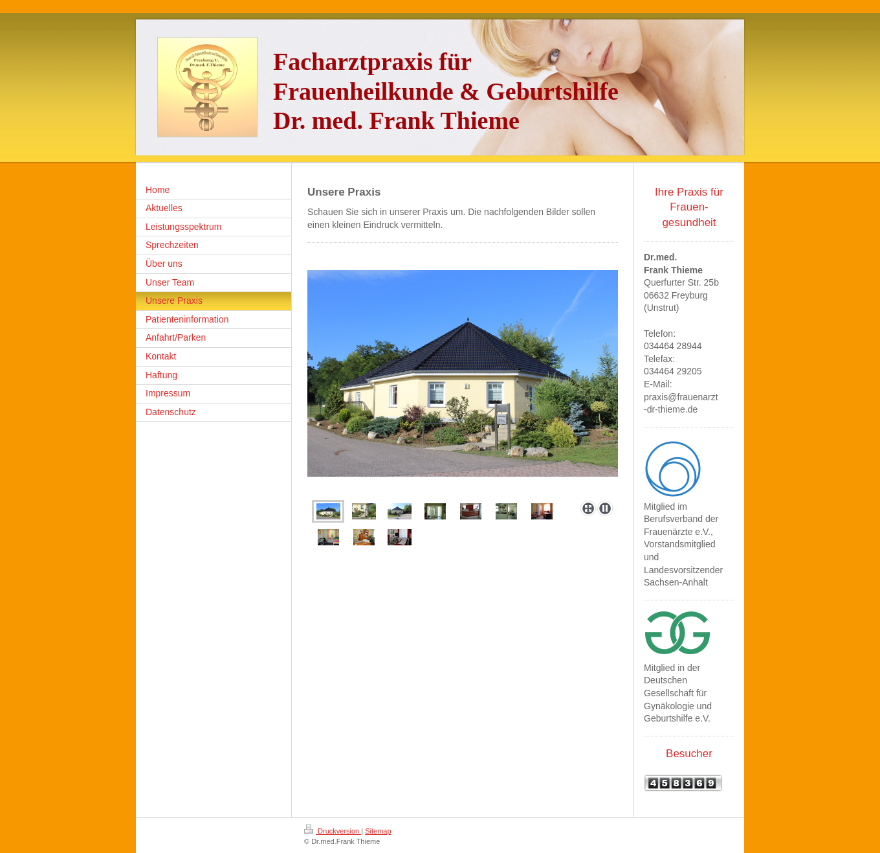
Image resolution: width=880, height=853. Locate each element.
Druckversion (332, 831)
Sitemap (378, 831)
